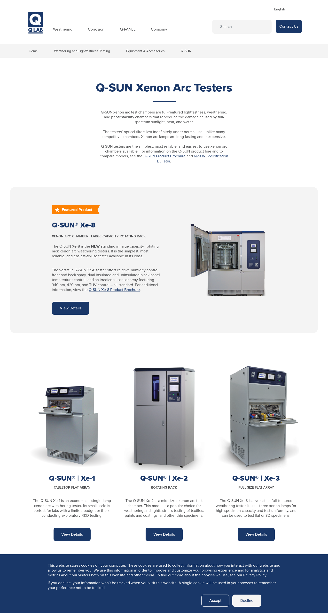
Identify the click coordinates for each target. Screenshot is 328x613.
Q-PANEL (127, 29)
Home (33, 51)
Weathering (62, 29)
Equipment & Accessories (145, 51)
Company (159, 29)
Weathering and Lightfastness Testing (82, 51)
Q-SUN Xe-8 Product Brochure (114, 289)
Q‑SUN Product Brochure (164, 156)
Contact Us (288, 26)
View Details (70, 308)
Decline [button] (246, 600)
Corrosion (96, 29)
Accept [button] (215, 600)
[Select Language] (286, 9)
